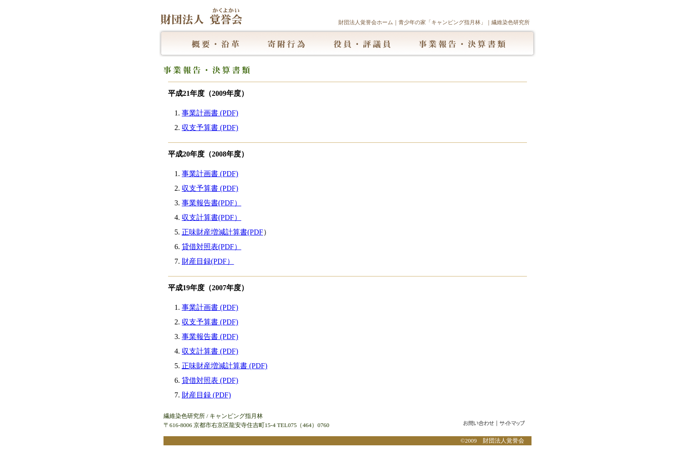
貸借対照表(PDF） (211, 246)
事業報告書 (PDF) (210, 336)
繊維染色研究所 (510, 22)
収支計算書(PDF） (211, 217)
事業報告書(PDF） (211, 203)
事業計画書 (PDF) (210, 113)
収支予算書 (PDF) (210, 127)
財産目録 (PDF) (206, 395)
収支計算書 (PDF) (210, 351)
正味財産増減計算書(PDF (222, 232)
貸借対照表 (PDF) (210, 380)
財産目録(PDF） (208, 261)
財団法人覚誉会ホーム (365, 22)
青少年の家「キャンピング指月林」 (442, 22)
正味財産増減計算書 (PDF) (224, 366)
